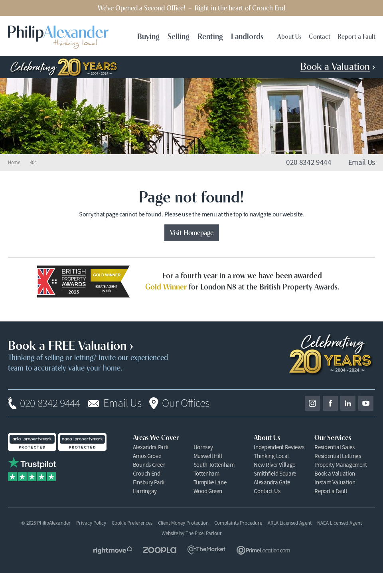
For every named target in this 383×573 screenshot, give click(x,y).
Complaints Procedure (238, 522)
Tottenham (206, 473)
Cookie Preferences (132, 523)
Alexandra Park (150, 447)
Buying (148, 35)
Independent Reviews (279, 447)
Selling (179, 35)
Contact (319, 35)
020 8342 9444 (50, 403)
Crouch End (146, 473)
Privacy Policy (91, 522)
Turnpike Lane (210, 482)
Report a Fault (356, 35)
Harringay (145, 491)
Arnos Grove (147, 456)
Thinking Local (271, 456)
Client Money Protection (183, 522)
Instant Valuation (334, 482)
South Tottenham (214, 464)
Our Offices (185, 403)
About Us (289, 35)
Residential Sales (334, 447)
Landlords (247, 35)
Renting (210, 35)
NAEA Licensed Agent (339, 522)
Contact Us (267, 491)
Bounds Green (149, 464)
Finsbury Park (148, 482)
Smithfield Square (275, 473)
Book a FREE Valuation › (70, 344)
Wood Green (207, 491)
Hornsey (203, 447)
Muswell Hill (207, 456)
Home (14, 162)
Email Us (122, 403)
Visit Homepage (191, 232)
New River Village (274, 464)
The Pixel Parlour (204, 533)
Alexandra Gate (272, 482)
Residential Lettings (337, 456)
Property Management (340, 464)
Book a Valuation (334, 473)
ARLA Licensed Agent (290, 522)
